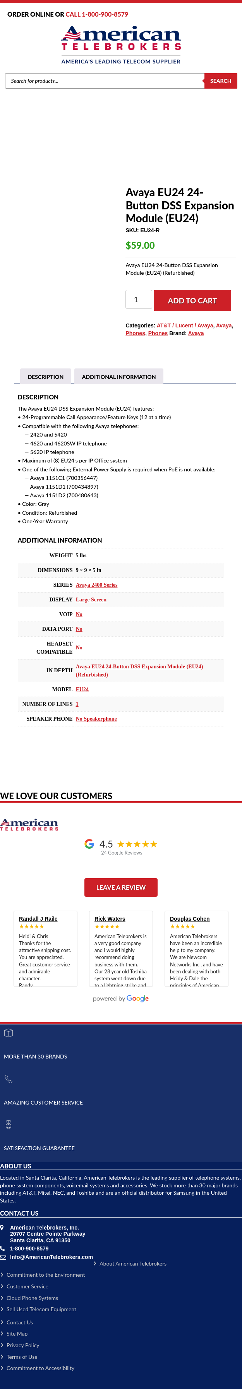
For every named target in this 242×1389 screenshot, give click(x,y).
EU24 (82, 689)
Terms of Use (19, 1356)
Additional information (119, 376)
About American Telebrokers (129, 1263)
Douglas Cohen (190, 919)
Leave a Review (121, 887)
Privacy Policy (19, 1345)
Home (29, 157)
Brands (48, 157)
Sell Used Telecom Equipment (38, 1309)
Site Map (13, 1333)
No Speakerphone (96, 719)
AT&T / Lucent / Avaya (185, 325)
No (79, 614)
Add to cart (192, 300)
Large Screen (91, 600)
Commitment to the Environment (42, 1274)
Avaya (67, 157)
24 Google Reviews (121, 853)
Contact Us (16, 1322)
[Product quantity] (138, 299)
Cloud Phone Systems (29, 1298)
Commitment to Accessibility (37, 1368)
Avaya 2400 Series (97, 585)
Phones (87, 157)
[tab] (46, 376)
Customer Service (24, 1286)
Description (46, 376)
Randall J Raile (38, 919)
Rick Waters (109, 919)
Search (221, 80)
